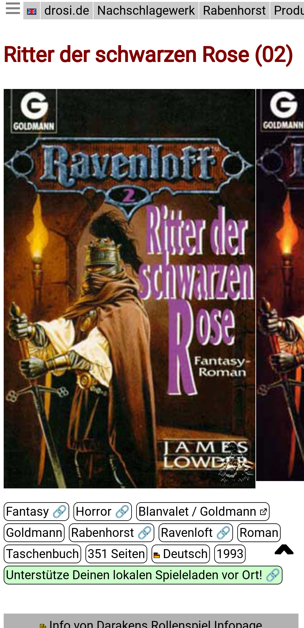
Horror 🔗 (100, 512)
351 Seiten (113, 554)
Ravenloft (186, 533)
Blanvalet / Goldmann (194, 511)
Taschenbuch (41, 554)
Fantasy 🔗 (36, 512)
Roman (257, 533)
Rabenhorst (231, 10)
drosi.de (66, 10)
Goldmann (33, 533)
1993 (226, 554)
